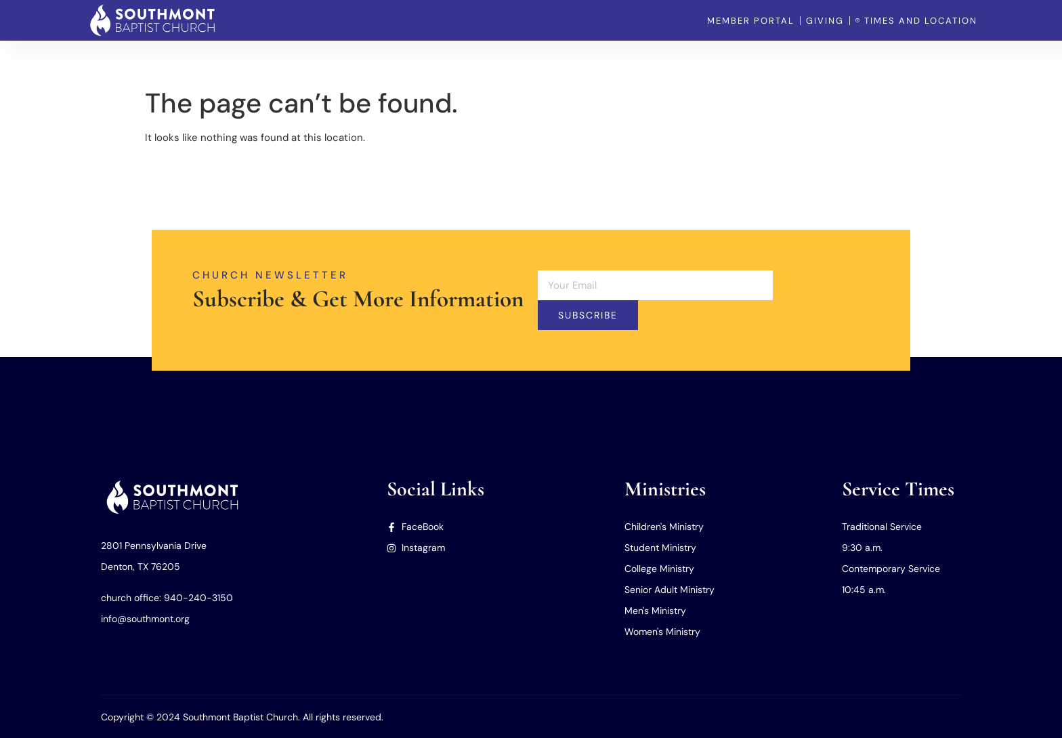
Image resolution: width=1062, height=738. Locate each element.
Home (622, 61)
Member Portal (942, 61)
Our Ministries (768, 61)
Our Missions (855, 61)
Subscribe (588, 315)
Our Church (684, 61)
